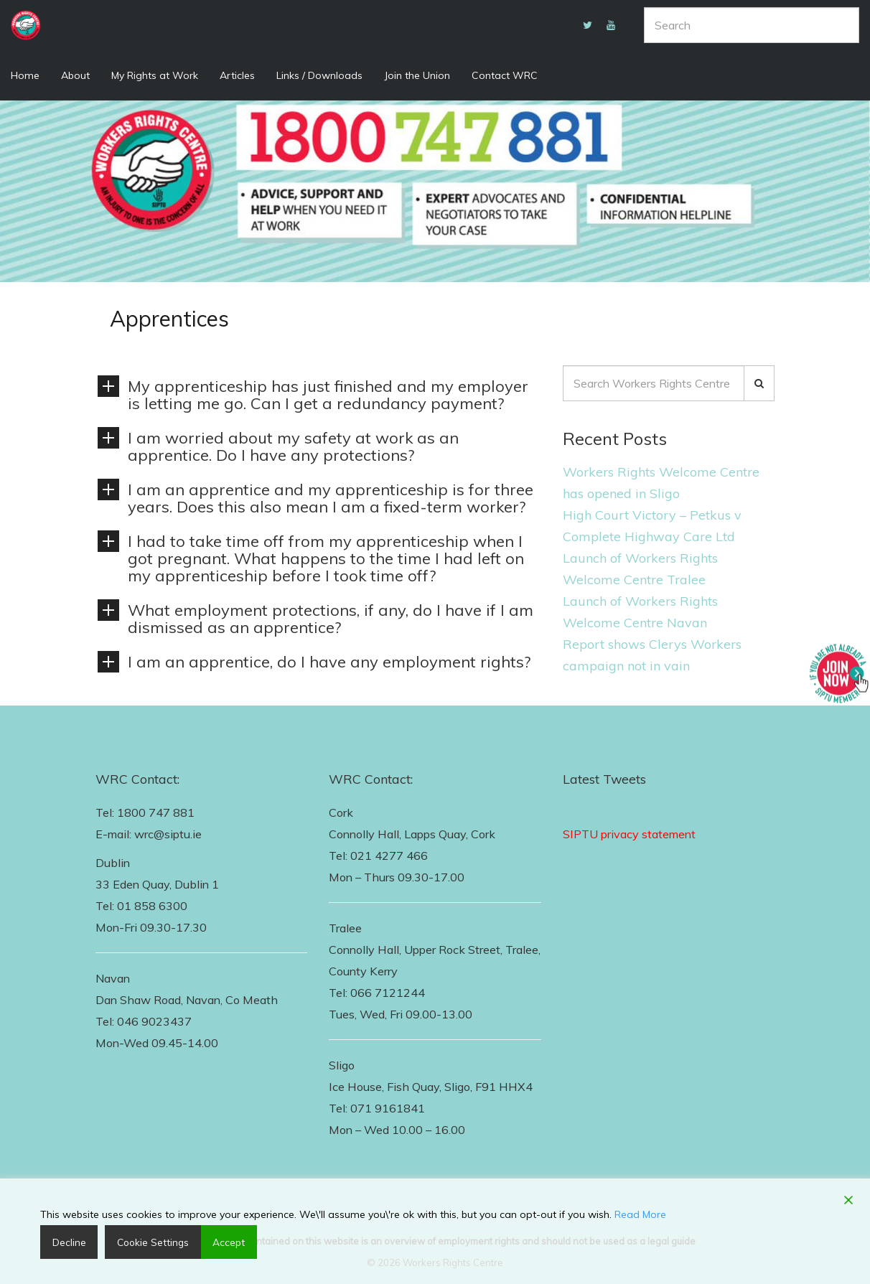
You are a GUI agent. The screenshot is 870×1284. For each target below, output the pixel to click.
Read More (640, 1213)
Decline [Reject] (67, 1241)
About (75, 75)
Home (25, 75)
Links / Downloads (319, 75)
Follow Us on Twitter (618, 812)
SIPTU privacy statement (629, 834)
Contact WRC (505, 75)
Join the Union (417, 75)
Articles (237, 75)
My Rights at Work (154, 75)
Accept (222, 1241)
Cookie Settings (148, 1241)
